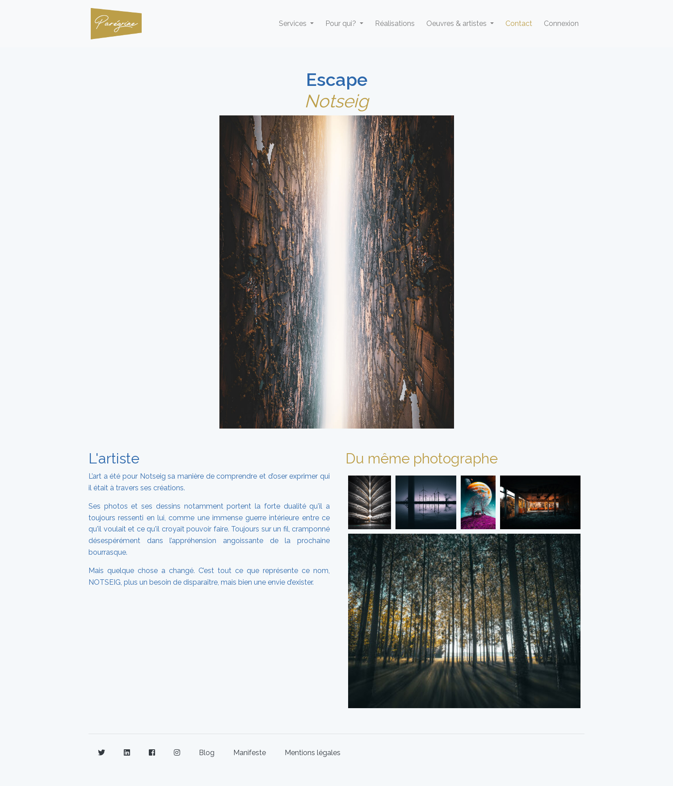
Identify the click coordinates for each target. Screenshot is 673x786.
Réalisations (395, 23)
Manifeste (249, 752)
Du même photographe (421, 458)
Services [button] (293, 23)
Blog (207, 752)
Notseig (336, 100)
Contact (518, 23)
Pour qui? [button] (341, 23)
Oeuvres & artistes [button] (457, 23)
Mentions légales (313, 752)
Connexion (561, 23)
